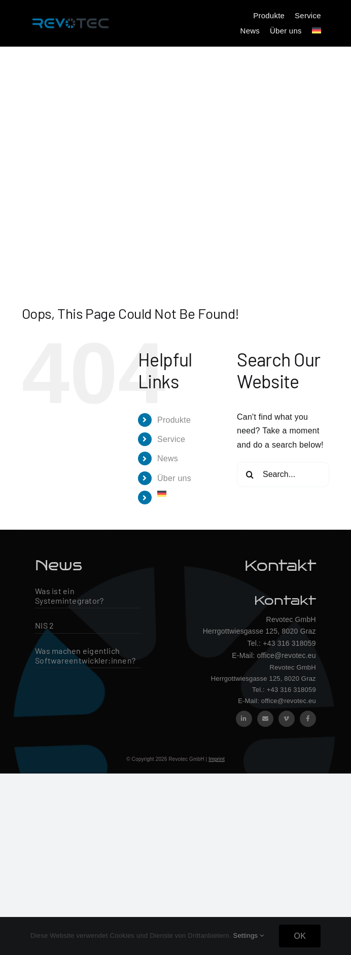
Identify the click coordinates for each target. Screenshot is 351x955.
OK (300, 936)
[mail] (265, 719)
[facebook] (308, 719)
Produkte (174, 420)
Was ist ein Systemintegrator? (69, 595)
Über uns (174, 478)
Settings (248, 935)
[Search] (249, 474)
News (167, 458)
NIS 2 (44, 625)
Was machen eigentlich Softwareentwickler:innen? (85, 655)
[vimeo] (286, 719)
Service (171, 439)
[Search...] (283, 474)
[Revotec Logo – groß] (70, 16)
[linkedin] (244, 719)
